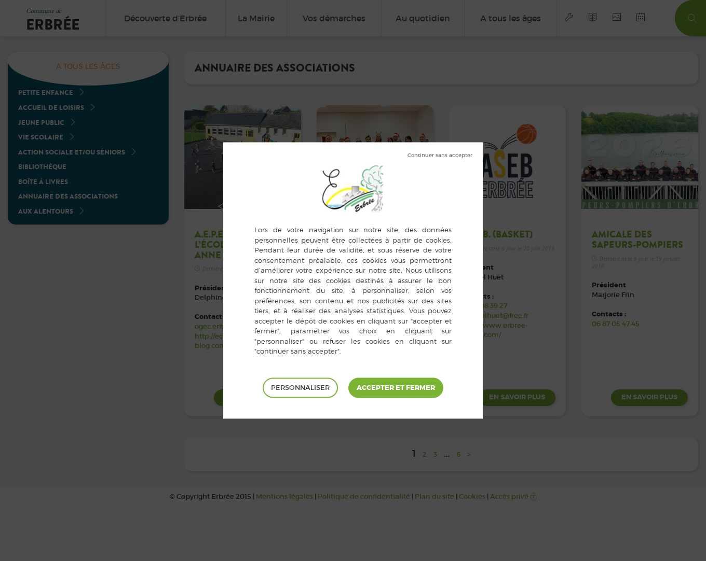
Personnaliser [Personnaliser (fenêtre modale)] (300, 387)
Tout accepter (395, 387)
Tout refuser (440, 155)
